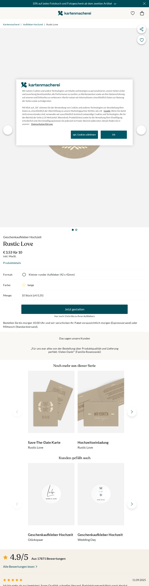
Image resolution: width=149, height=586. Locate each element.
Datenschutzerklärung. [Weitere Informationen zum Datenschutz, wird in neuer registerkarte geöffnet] (42, 124)
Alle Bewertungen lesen (19, 566)
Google (107, 111)
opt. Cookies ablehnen (84, 134)
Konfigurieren (29, 134)
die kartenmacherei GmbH (74, 13)
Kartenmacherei (11, 24)
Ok (113, 134)
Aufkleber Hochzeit (33, 24)
